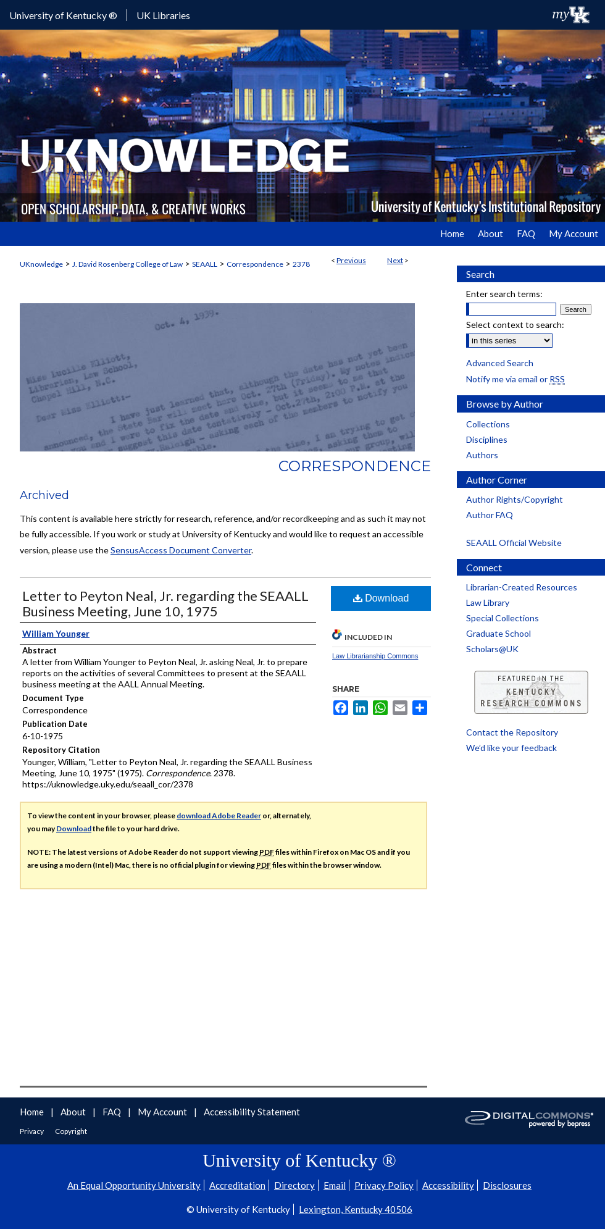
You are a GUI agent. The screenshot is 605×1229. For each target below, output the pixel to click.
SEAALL (204, 264)
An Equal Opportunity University (134, 1185)
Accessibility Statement (252, 1111)
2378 (301, 264)
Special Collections (502, 618)
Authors (482, 455)
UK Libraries (163, 15)
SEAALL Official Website (514, 542)
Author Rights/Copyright (514, 499)
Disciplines (486, 439)
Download (381, 598)
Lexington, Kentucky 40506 (355, 1209)
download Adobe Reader (219, 815)
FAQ (112, 1111)
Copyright (71, 1131)
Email (334, 1185)
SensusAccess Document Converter (181, 550)
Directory (294, 1185)
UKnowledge (41, 264)
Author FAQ (489, 515)
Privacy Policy (384, 1185)
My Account (163, 1111)
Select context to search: (515, 324)
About (74, 1111)
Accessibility (448, 1185)
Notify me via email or (515, 379)
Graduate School (498, 633)
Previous (351, 260)
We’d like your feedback (511, 747)
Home (33, 1111)
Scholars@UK (492, 649)
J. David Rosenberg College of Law (127, 264)
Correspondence (255, 264)
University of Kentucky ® (63, 15)
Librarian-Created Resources (521, 587)
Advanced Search (499, 363)
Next (395, 260)
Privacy (32, 1131)
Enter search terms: (504, 293)
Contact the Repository (512, 732)
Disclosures (507, 1185)
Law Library (487, 602)
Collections (488, 424)
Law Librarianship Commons (375, 656)
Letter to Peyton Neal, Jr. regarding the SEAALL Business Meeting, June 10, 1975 (165, 603)
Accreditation (237, 1185)
